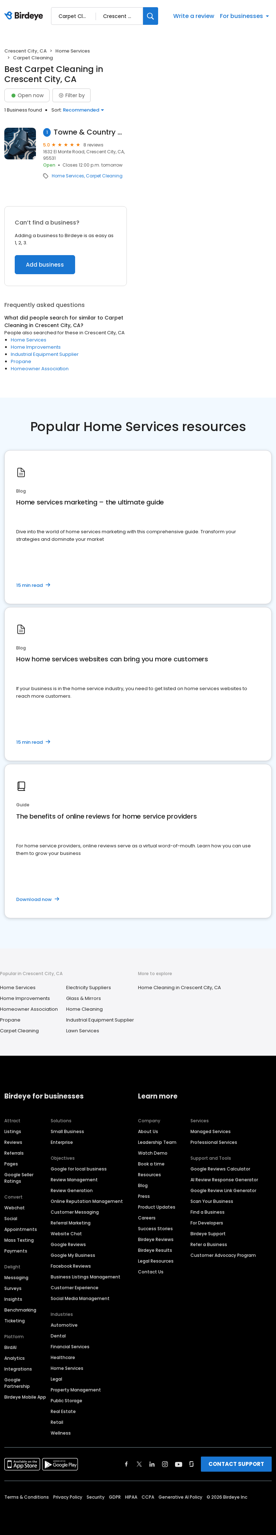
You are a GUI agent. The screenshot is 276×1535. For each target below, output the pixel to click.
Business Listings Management (85, 1277)
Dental (58, 1336)
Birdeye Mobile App (25, 1397)
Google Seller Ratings (18, 1178)
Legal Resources (156, 1261)
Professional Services (213, 1142)
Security (96, 1497)
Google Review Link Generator (223, 1190)
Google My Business (73, 1255)
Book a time (151, 1164)
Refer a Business (208, 1244)
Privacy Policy (67, 1497)
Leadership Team (157, 1142)
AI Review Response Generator (224, 1180)
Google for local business (79, 1169)
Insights (13, 1299)
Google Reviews (68, 1244)
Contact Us (151, 1272)
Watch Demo (152, 1153)
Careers (147, 1218)
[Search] (150, 16)
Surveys (13, 1288)
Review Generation (72, 1190)
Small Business (67, 1131)
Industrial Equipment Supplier (45, 354)
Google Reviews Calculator (220, 1169)
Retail (57, 1422)
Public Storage (66, 1401)
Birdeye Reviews (156, 1239)
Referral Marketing (71, 1223)
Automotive (64, 1325)
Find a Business (207, 1212)
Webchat (14, 1208)
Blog (143, 1185)
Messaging (16, 1277)
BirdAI (10, 1347)
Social (10, 1218)
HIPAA (131, 1497)
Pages (11, 1164)
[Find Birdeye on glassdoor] (191, 1464)
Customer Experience (74, 1288)
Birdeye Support (208, 1234)
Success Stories (155, 1229)
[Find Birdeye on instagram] (165, 1464)
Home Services (72, 50)
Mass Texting (19, 1240)
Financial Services (70, 1347)
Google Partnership (17, 1383)
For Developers (206, 1223)
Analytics (14, 1358)
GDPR (115, 1497)
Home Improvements (36, 347)
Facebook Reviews (71, 1266)
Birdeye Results (155, 1250)
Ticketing (14, 1321)
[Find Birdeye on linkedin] (152, 1464)
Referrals (14, 1153)
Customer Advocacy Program (223, 1255)
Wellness (61, 1433)
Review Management (74, 1180)
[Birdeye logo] (25, 16)
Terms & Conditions (26, 1497)
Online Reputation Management (87, 1201)
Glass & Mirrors (83, 998)
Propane (21, 361)
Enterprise (62, 1142)
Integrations (18, 1369)
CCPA (148, 1497)
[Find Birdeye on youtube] (178, 1464)
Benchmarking (20, 1310)
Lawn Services (82, 1030)
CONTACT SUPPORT (236, 1464)
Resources (149, 1175)
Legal (56, 1379)
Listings (12, 1131)
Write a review (193, 16)
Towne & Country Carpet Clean (90, 132)
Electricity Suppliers (88, 987)
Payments (15, 1251)
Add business (45, 264)
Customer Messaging (75, 1212)
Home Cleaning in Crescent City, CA (179, 987)
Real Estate (63, 1411)
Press (144, 1196)
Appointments (20, 1229)
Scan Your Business (211, 1201)
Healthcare (63, 1357)
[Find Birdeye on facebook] (126, 1464)
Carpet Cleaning (104, 176)
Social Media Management (80, 1298)
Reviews (13, 1142)
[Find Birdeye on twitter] (139, 1464)
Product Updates (156, 1207)
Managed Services (210, 1131)
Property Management (76, 1390)
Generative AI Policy (180, 1497)
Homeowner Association (40, 368)
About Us (148, 1131)
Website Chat (66, 1234)
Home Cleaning (84, 1009)
